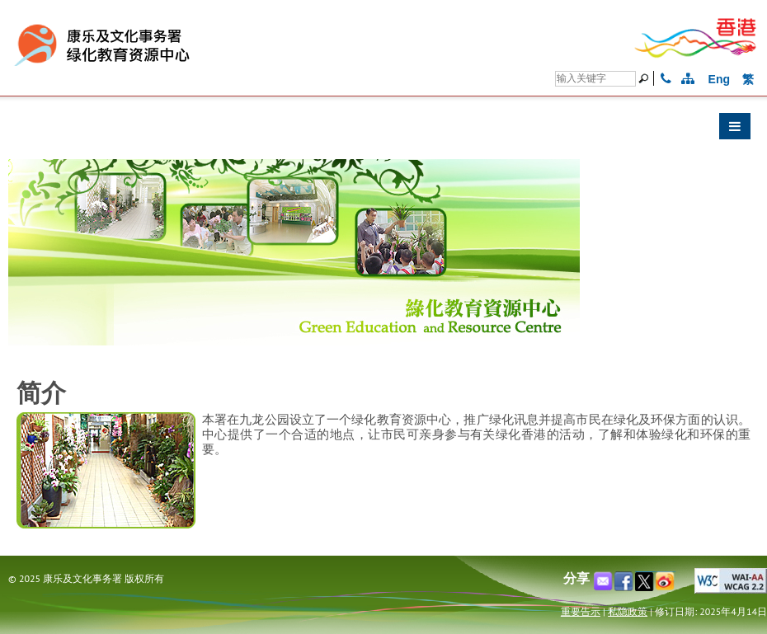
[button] (383, 130)
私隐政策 (627, 611)
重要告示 (580, 611)
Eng (719, 79)
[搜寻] (595, 79)
